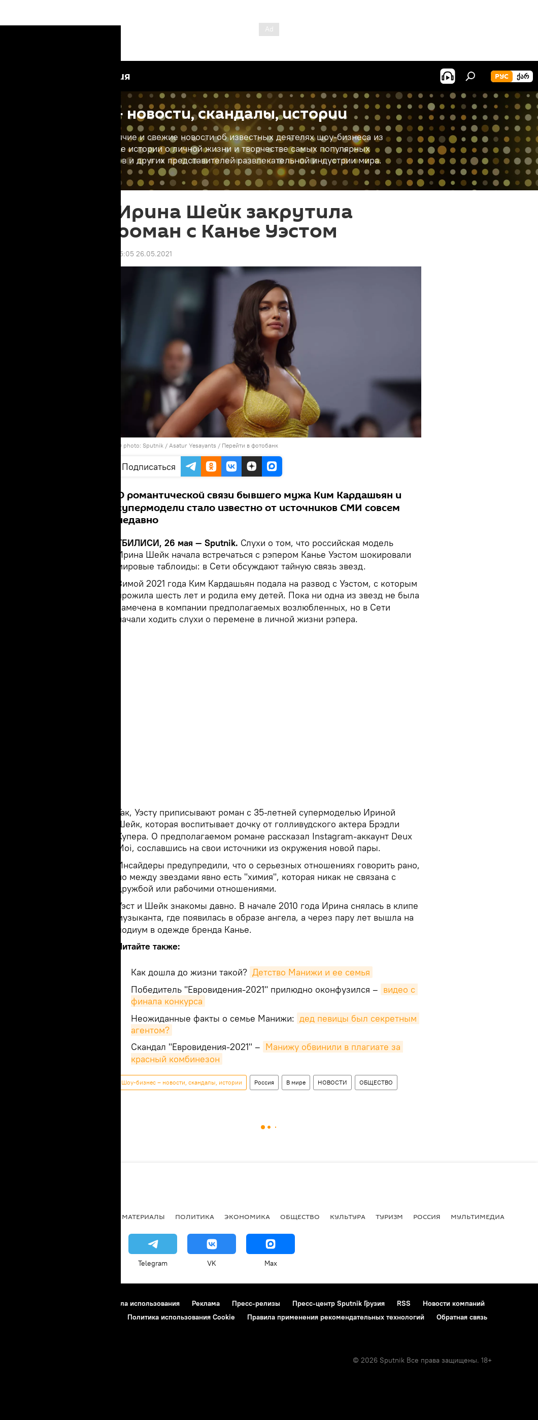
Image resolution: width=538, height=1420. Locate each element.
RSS (404, 1303)
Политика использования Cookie (181, 1317)
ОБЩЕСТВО (376, 1082)
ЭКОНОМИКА (247, 1216)
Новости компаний (454, 1303)
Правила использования (140, 1303)
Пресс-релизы (256, 1303)
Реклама (206, 1303)
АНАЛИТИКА (76, 1216)
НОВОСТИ (332, 1082)
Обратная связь (461, 1317)
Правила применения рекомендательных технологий (335, 1317)
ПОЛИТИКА (194, 1216)
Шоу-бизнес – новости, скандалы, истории (181, 1082)
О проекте (28, 1303)
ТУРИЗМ (389, 1216)
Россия (264, 1082)
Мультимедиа (478, 1216)
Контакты (72, 1303)
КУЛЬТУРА (347, 1216)
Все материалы (136, 1216)
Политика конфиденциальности (63, 1317)
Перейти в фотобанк (250, 445)
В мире (296, 1082)
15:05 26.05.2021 (144, 253)
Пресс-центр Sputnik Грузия (338, 1303)
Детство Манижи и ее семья (311, 972)
